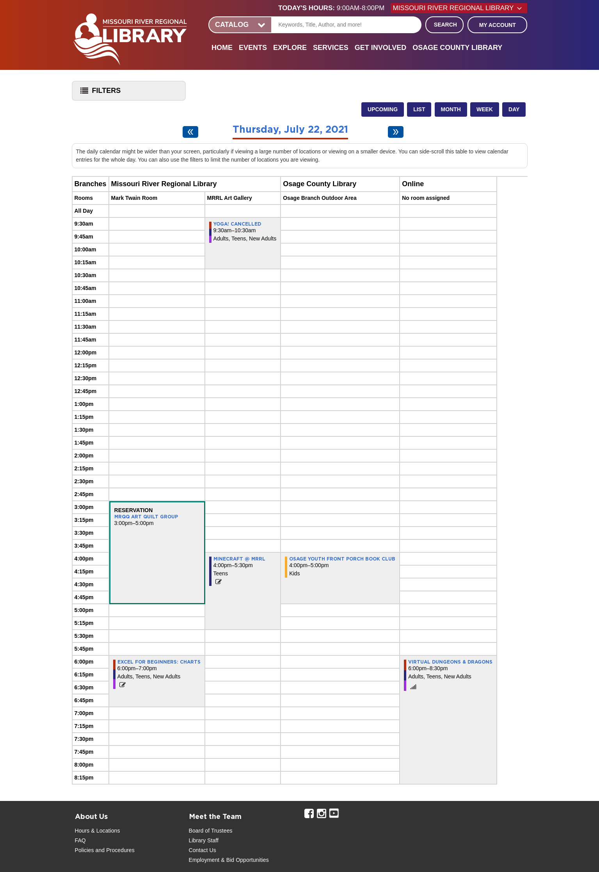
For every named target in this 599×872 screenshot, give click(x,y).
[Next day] (395, 132)
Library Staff (204, 840)
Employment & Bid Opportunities (229, 860)
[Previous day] (190, 132)
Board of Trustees (211, 831)
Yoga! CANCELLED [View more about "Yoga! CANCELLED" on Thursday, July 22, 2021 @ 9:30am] (237, 224)
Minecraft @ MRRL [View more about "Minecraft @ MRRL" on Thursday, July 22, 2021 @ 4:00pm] (239, 559)
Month (451, 109)
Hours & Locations (97, 831)
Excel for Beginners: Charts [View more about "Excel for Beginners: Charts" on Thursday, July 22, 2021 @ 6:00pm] (159, 662)
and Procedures (114, 850)
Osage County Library (457, 48)
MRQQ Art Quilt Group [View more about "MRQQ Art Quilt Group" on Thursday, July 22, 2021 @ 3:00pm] (146, 516)
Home (222, 48)
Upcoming (383, 109)
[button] (334, 8)
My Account (497, 25)
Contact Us (202, 850)
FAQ (80, 840)
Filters (98, 93)
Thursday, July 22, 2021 (290, 130)
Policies (84, 850)
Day (513, 109)
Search (445, 24)
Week (484, 109)
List (419, 109)
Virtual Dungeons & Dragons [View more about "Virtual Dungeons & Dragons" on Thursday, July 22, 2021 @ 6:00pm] (450, 662)
